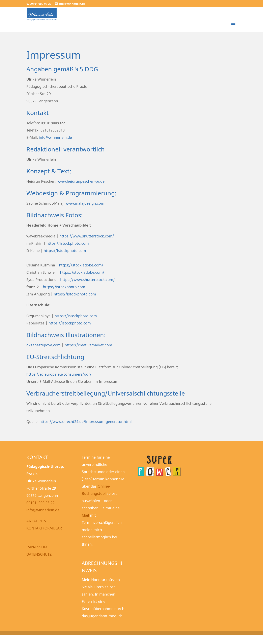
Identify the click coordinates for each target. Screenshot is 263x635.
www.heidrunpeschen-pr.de (81, 181)
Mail (85, 515)
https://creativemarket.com (88, 345)
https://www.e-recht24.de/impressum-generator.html (85, 421)
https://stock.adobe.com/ (81, 265)
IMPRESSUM (36, 547)
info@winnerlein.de (55, 137)
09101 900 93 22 (40, 502)
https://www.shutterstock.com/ (86, 236)
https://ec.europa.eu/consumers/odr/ (58, 374)
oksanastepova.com (43, 345)
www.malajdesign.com (84, 203)
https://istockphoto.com (68, 243)
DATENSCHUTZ (39, 554)
